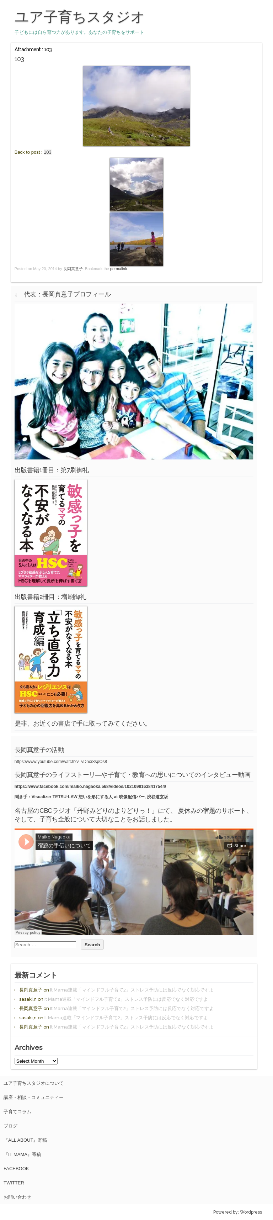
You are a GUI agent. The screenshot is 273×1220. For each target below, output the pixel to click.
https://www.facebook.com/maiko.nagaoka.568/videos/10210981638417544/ (90, 786)
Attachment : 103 (33, 49)
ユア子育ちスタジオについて (34, 1083)
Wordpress (251, 1212)
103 (48, 152)
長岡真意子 (73, 269)
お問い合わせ (17, 1197)
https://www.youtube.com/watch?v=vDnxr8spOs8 (61, 761)
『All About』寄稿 (25, 1140)
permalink (118, 269)
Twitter (14, 1182)
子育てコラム (17, 1111)
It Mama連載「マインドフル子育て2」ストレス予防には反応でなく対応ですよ (132, 990)
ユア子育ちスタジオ (80, 17)
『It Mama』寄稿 (22, 1154)
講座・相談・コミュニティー (34, 1097)
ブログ (10, 1126)
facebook (16, 1168)
